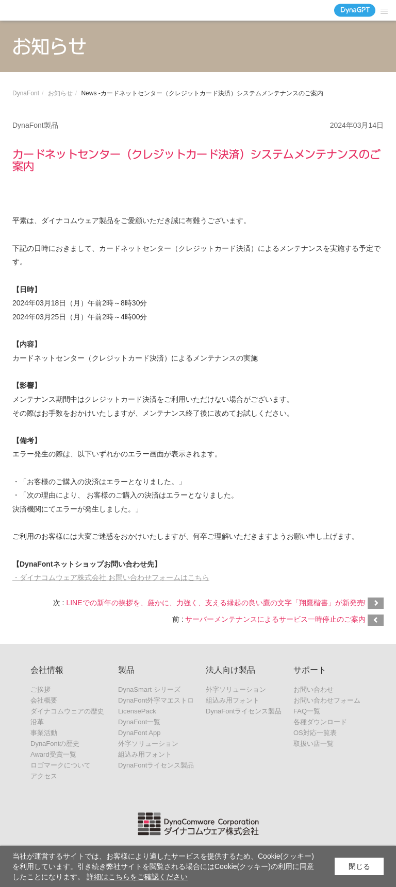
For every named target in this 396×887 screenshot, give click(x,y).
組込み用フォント (145, 754)
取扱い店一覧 (313, 743)
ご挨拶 (40, 689)
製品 (126, 670)
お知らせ (60, 93)
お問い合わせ (313, 689)
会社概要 (43, 700)
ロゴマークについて (60, 765)
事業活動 (43, 733)
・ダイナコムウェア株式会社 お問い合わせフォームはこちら (110, 577)
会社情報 (46, 670)
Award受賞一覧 (53, 754)
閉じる (359, 866)
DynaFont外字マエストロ (156, 700)
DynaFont (25, 93)
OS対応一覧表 (315, 733)
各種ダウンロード (320, 722)
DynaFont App (139, 733)
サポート (309, 670)
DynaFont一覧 (139, 722)
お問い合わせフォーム (326, 700)
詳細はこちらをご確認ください (137, 877)
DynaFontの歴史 (54, 743)
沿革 (37, 722)
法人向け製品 (230, 670)
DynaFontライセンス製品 (156, 765)
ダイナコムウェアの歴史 (67, 711)
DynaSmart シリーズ (149, 689)
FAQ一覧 (306, 711)
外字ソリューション (148, 743)
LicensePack (137, 711)
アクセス (43, 776)
